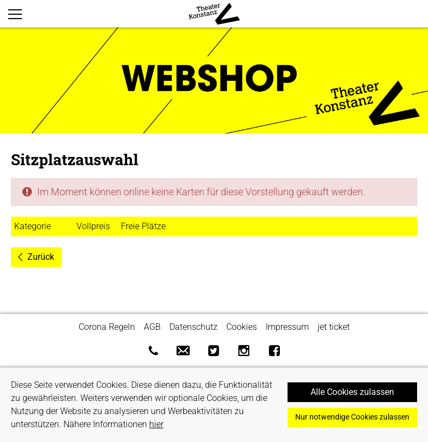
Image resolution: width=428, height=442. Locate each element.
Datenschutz (193, 327)
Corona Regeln (107, 327)
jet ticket (334, 327)
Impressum (287, 327)
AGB (152, 327)
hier (156, 424)
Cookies (241, 327)
